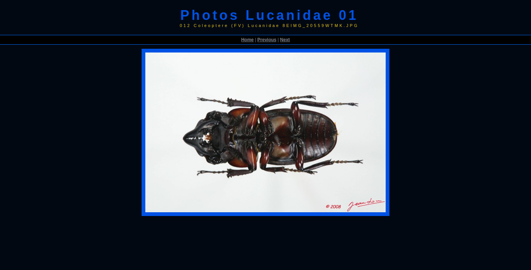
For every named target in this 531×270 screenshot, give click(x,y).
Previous (266, 39)
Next (285, 39)
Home (247, 39)
